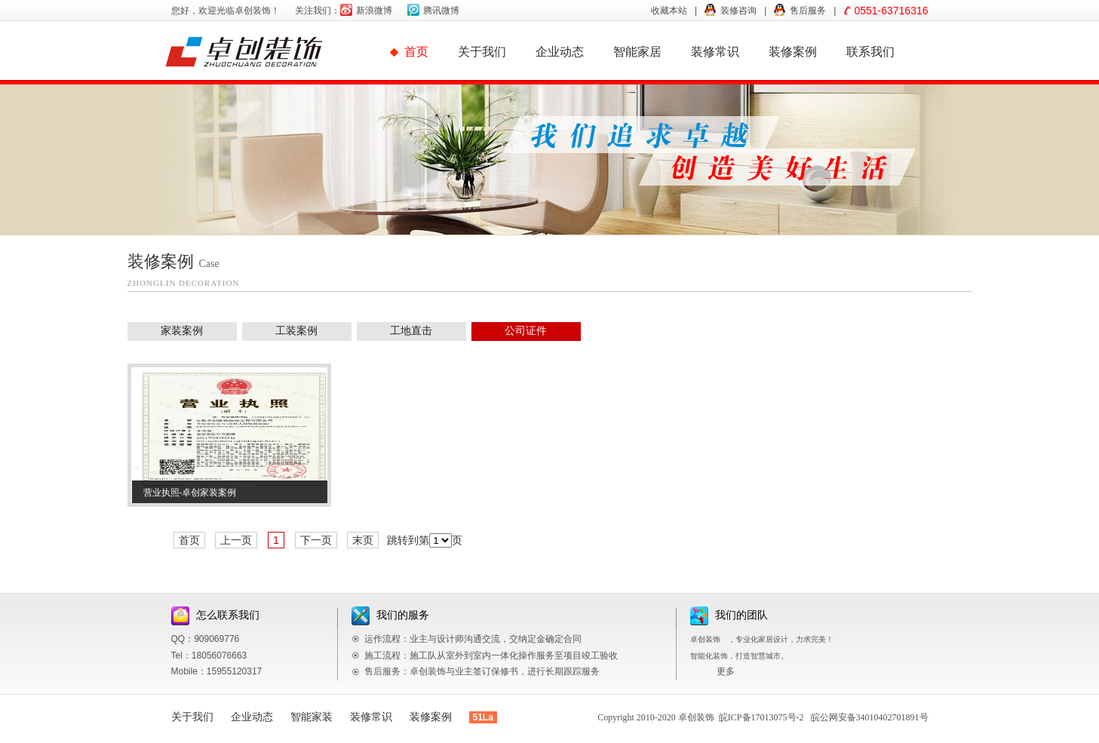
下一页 (316, 540)
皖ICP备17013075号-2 (761, 717)
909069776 (216, 639)
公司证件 (526, 330)
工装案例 (296, 330)
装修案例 (793, 51)
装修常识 (715, 51)
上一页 (236, 540)
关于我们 (482, 51)
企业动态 (560, 51)
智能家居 (637, 51)
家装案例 (182, 330)
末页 (362, 540)
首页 (416, 51)
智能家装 (311, 717)
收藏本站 (669, 10)
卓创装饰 (696, 717)
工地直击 (411, 330)
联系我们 (870, 51)
